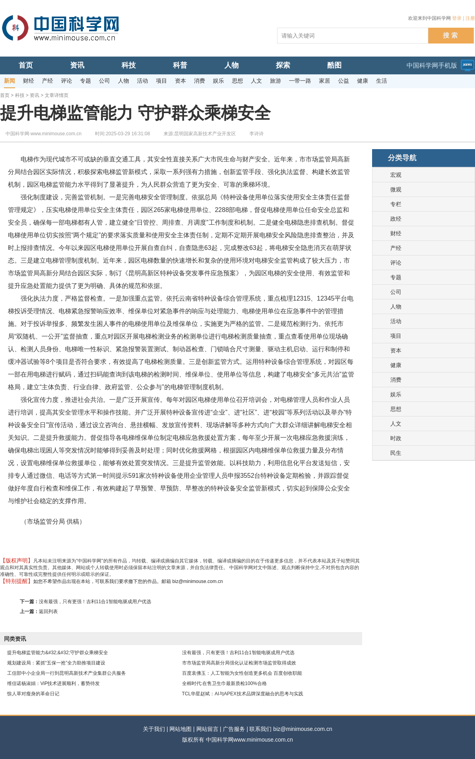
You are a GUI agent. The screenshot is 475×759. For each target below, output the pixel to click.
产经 (395, 248)
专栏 (395, 204)
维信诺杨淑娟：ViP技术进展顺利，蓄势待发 (53, 683)
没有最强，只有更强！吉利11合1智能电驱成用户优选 (95, 601)
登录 (457, 18)
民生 (395, 453)
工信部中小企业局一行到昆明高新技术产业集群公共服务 (66, 673)
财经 (395, 233)
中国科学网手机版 (432, 65)
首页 (5, 95)
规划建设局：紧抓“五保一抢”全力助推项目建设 (56, 663)
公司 (395, 292)
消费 (395, 380)
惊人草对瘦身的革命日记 (33, 694)
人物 (395, 306)
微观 (395, 189)
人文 (395, 423)
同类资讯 (15, 639)
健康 (395, 365)
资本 (395, 350)
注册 (470, 18)
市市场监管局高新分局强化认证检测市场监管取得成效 (239, 663)
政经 (395, 219)
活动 (395, 321)
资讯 (34, 95)
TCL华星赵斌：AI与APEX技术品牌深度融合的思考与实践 (242, 694)
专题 (395, 277)
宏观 (395, 175)
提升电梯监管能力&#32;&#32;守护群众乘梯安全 (57, 652)
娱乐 (395, 394)
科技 (20, 95)
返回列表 (48, 611)
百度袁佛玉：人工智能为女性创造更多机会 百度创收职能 (242, 673)
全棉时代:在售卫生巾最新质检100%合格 (224, 683)
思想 (395, 409)
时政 (395, 438)
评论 (395, 262)
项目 (395, 336)
